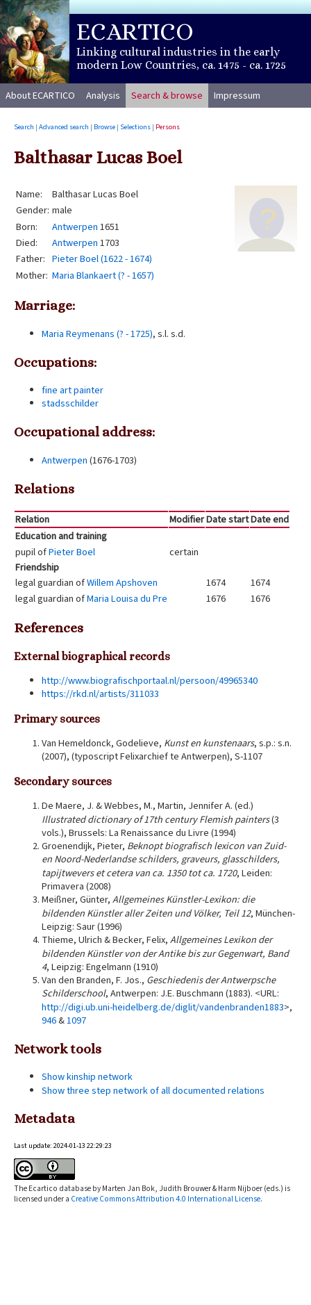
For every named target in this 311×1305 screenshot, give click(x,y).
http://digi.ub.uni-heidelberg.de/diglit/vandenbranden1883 (163, 1007)
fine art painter (72, 390)
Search (24, 127)
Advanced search (64, 127)
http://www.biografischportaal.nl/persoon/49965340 (150, 680)
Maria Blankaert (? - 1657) (103, 275)
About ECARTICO (40, 95)
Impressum (237, 95)
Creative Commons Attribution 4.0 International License (165, 1199)
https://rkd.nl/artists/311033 (100, 694)
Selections (135, 127)
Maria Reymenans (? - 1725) (97, 334)
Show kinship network (87, 1076)
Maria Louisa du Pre (127, 598)
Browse (104, 127)
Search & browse (167, 95)
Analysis (103, 95)
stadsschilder (70, 403)
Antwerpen (75, 227)
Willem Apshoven (122, 582)
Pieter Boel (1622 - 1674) (102, 259)
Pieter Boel (72, 552)
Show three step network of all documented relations (153, 1090)
